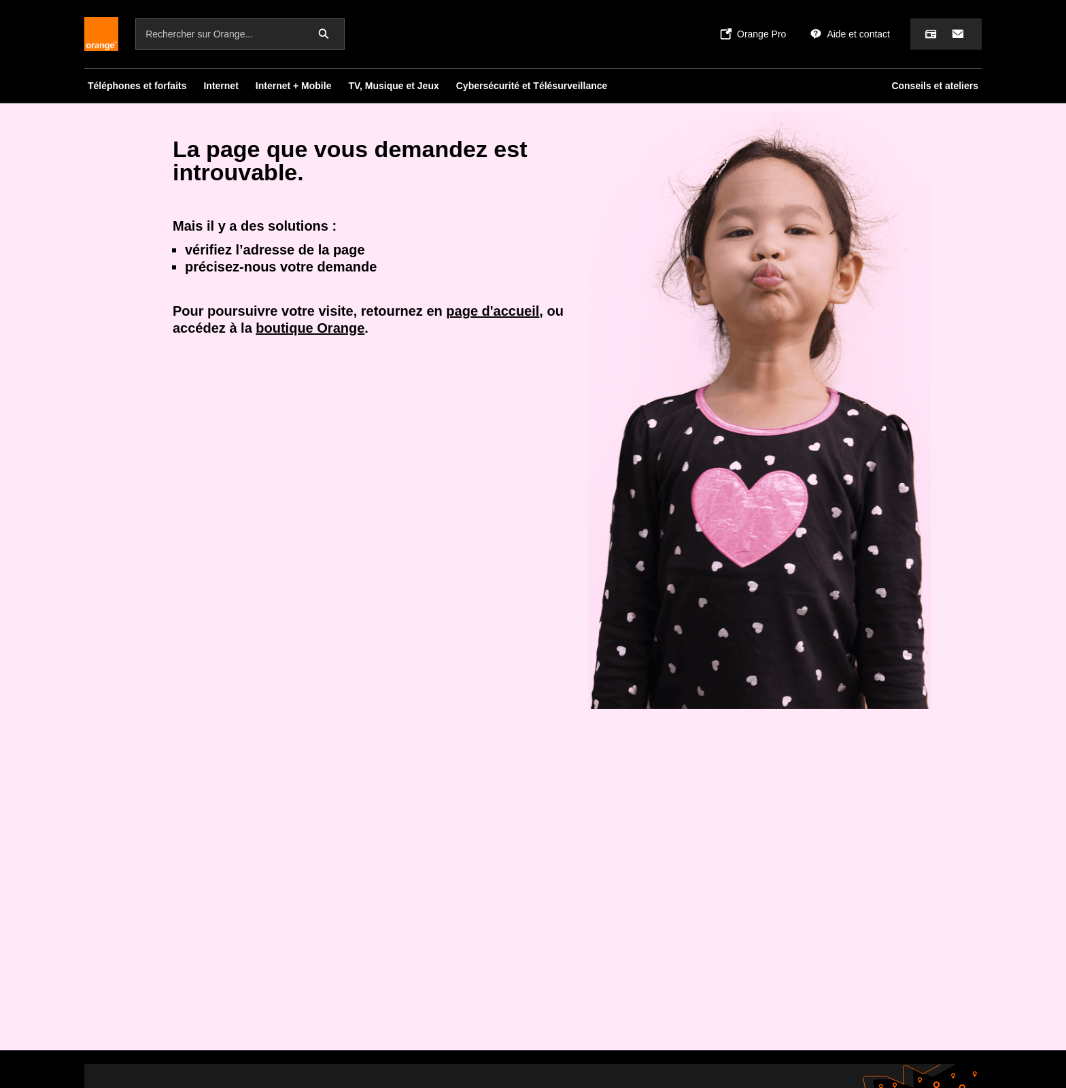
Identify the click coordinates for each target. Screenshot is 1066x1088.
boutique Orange (310, 327)
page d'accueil (492, 310)
